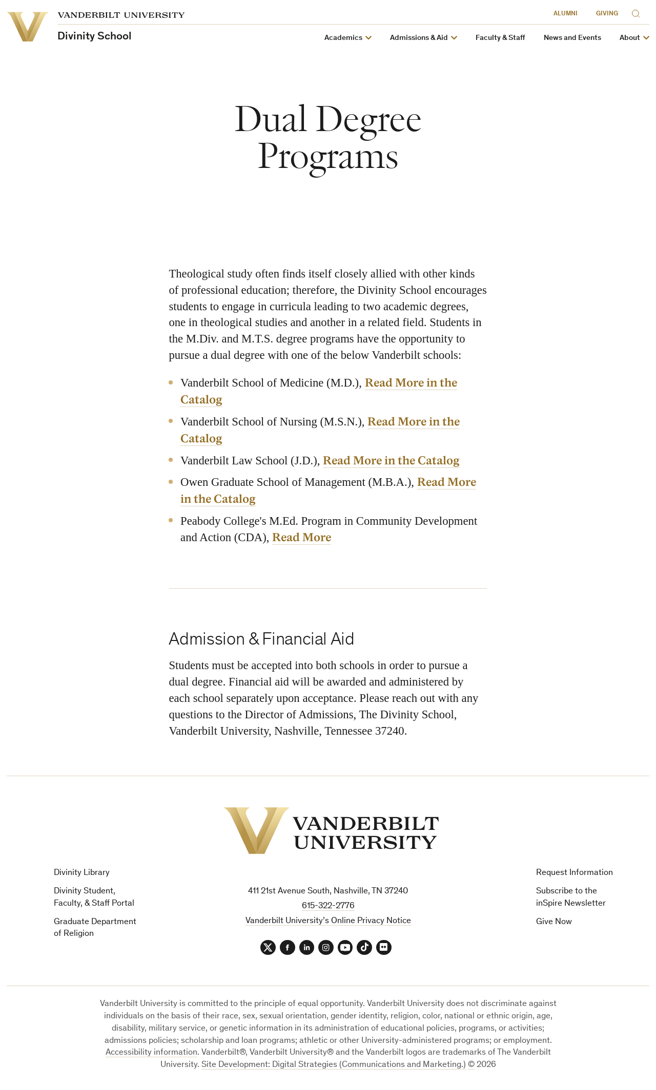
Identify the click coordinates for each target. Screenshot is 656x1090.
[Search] (638, 12)
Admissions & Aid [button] (419, 38)
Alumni (566, 14)
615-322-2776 (328, 906)
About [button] (630, 38)
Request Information (574, 873)
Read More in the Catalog (391, 461)
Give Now (554, 922)
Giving (607, 14)
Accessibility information (151, 1053)
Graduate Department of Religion (95, 928)
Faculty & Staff (500, 38)
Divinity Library (82, 873)
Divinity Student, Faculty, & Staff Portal (94, 897)
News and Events (572, 38)
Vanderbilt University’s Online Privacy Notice (328, 921)
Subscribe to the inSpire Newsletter (571, 897)
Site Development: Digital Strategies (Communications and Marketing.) (333, 1065)
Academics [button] (343, 38)
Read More (301, 537)
